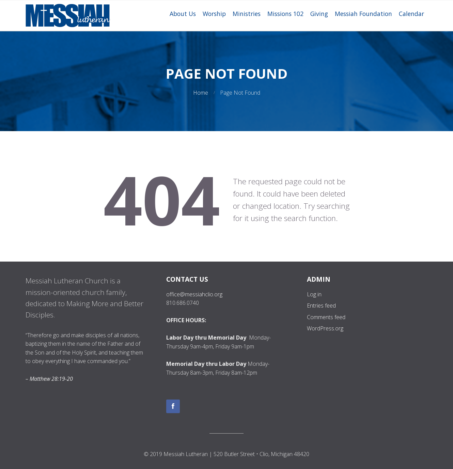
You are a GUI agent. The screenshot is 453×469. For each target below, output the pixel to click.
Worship (214, 14)
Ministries (247, 14)
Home (200, 92)
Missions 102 (285, 14)
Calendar (411, 14)
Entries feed (321, 305)
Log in (314, 294)
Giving (319, 14)
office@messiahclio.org (194, 294)
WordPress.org (325, 328)
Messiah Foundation (363, 14)
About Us (183, 14)
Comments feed (326, 317)
